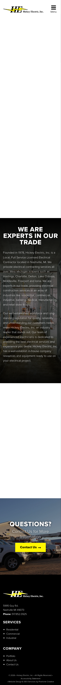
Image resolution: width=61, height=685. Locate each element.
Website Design (15, 681)
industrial (8, 300)
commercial (43, 295)
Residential (12, 629)
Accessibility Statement (30, 678)
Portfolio (10, 656)
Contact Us (30, 547)
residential (27, 295)
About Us (11, 660)
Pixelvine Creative (46, 681)
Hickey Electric (29, 10)
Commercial (13, 633)
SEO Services (30, 681)
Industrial (11, 638)
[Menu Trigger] (53, 9)
